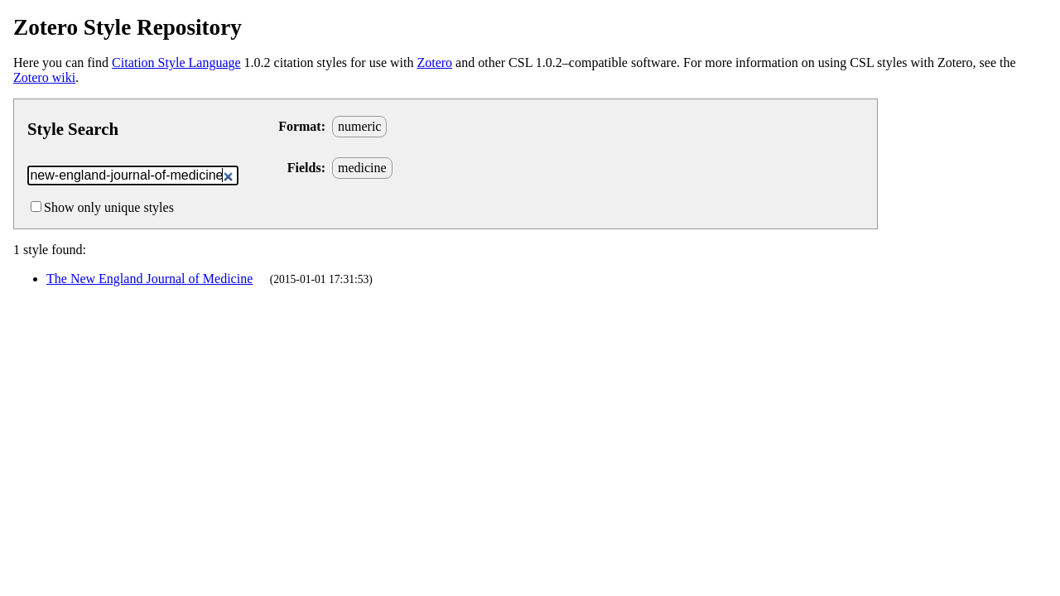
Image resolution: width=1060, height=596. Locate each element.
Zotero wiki (44, 77)
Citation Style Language (176, 62)
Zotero (434, 62)
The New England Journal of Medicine (149, 279)
